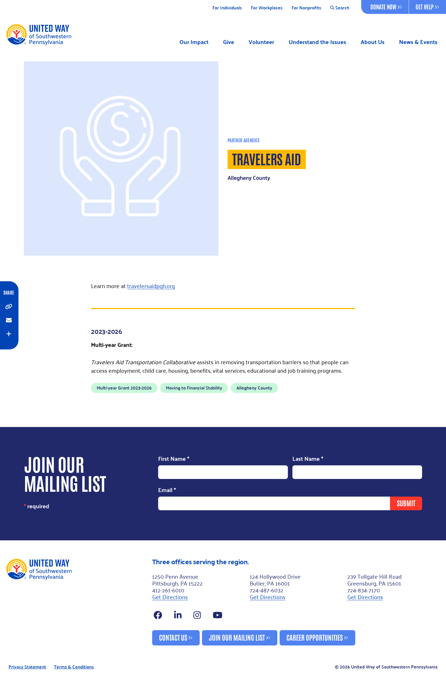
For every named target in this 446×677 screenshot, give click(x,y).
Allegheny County (254, 388)
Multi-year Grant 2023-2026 (124, 388)
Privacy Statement (27, 667)
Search (339, 8)
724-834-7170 (363, 590)
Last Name (307, 459)
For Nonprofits (306, 8)
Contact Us (173, 637)
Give (228, 42)
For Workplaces (266, 8)
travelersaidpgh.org (151, 285)
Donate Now (386, 6)
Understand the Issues (317, 42)
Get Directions (170, 596)
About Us (373, 42)
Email (167, 490)
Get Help (427, 6)
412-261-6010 (168, 590)
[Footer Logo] (77, 601)
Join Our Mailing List (237, 637)
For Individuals (227, 8)
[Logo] (38, 34)
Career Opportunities (314, 637)
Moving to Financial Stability (194, 388)
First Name (173, 459)
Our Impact (193, 42)
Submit (406, 502)
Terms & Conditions (74, 667)
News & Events (418, 42)
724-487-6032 (266, 590)
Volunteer (261, 42)
